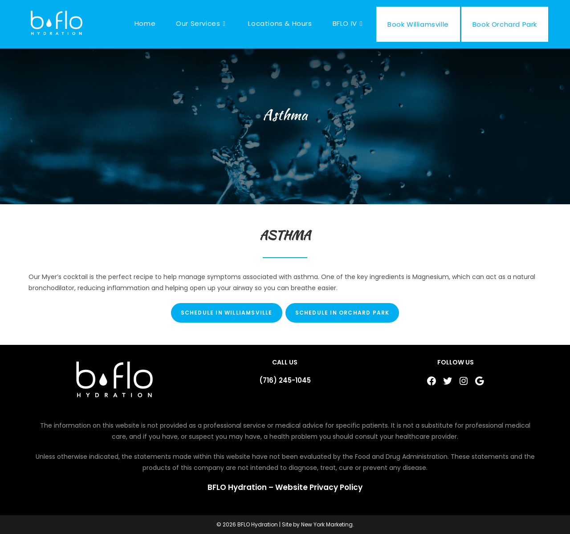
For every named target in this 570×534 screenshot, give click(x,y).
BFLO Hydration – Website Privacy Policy (285, 487)
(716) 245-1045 (285, 380)
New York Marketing (327, 524)
